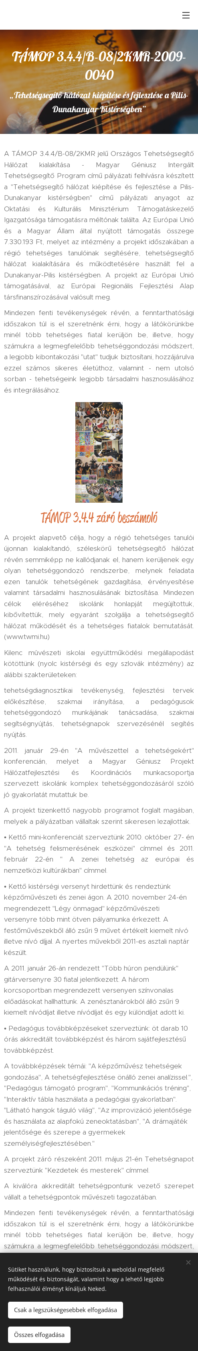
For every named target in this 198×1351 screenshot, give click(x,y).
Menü (186, 15)
